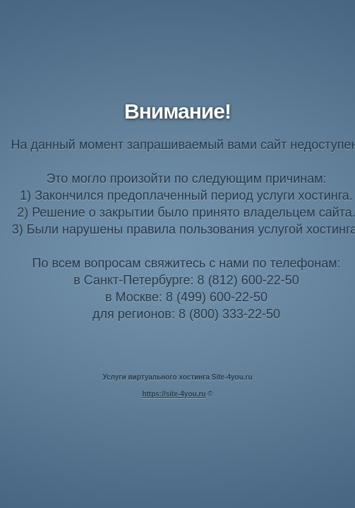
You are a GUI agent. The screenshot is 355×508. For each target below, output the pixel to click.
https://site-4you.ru (173, 394)
